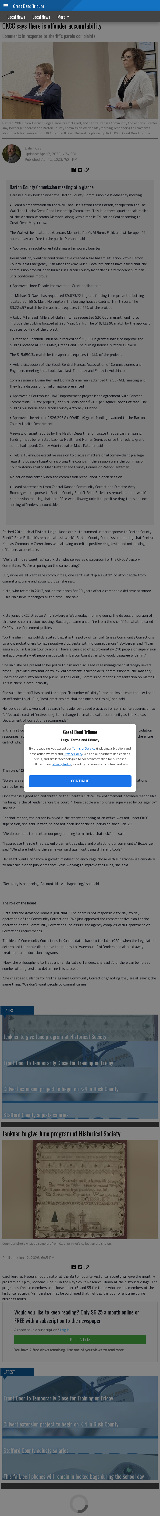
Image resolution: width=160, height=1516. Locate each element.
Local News (16, 17)
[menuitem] (65, 16)
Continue (80, 781)
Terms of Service (84, 748)
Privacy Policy (73, 753)
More (64, 17)
